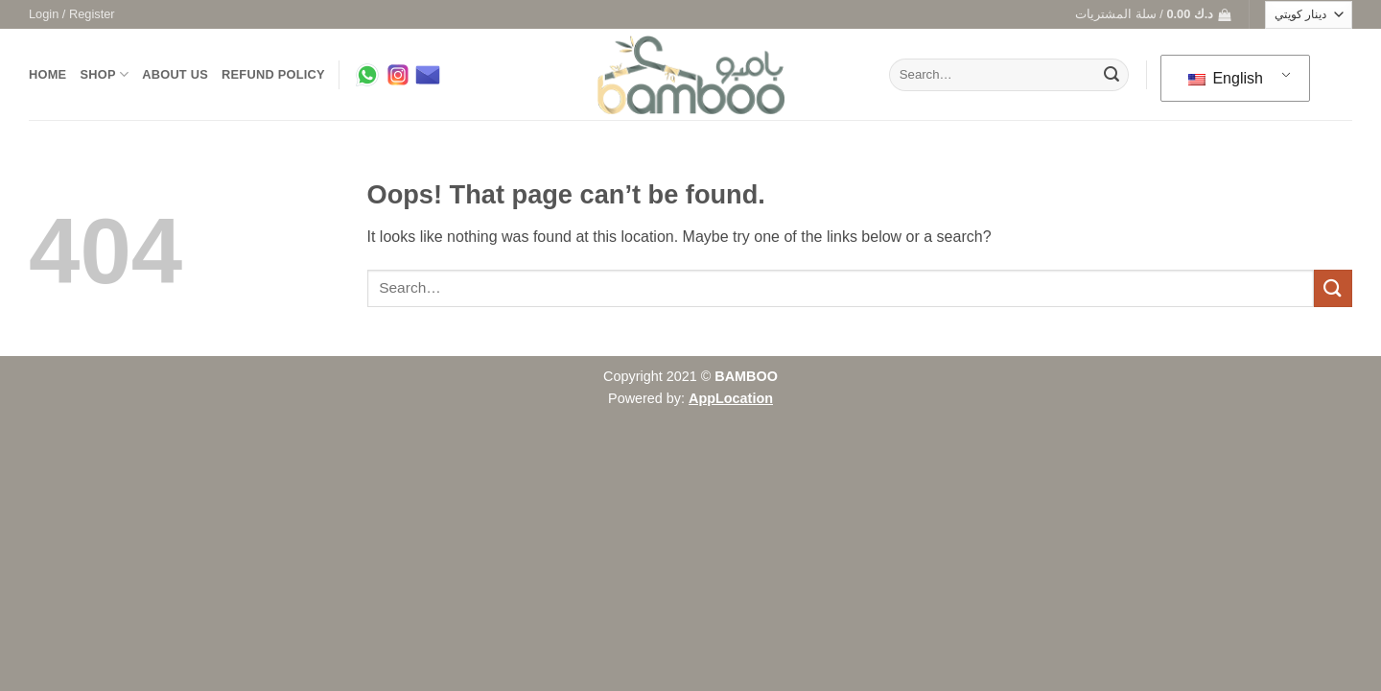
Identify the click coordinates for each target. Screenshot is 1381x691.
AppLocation (731, 398)
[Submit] (1111, 75)
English (1225, 78)
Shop (104, 74)
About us (175, 74)
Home (47, 74)
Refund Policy (273, 74)
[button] (72, 14)
